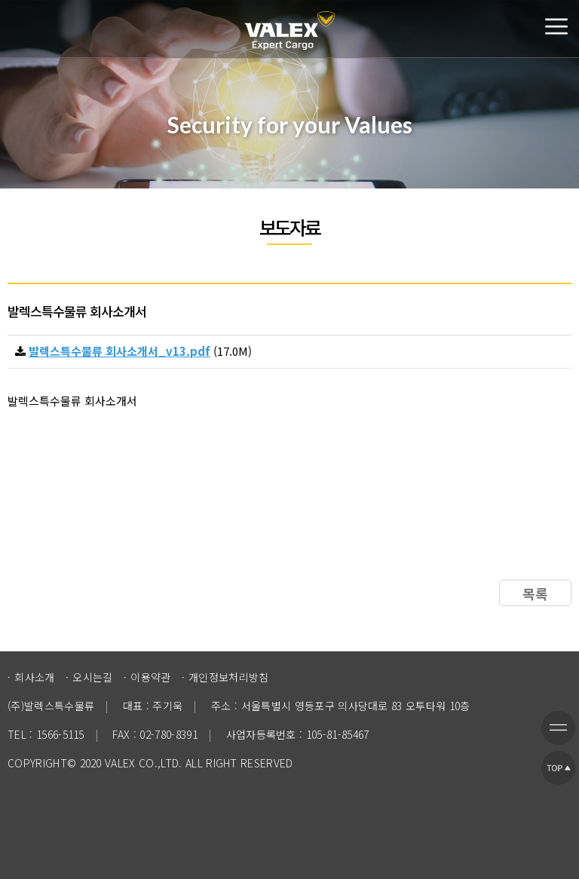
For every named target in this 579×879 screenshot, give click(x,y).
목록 (535, 593)
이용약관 (150, 677)
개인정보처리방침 (228, 677)
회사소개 (34, 677)
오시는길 (92, 677)
